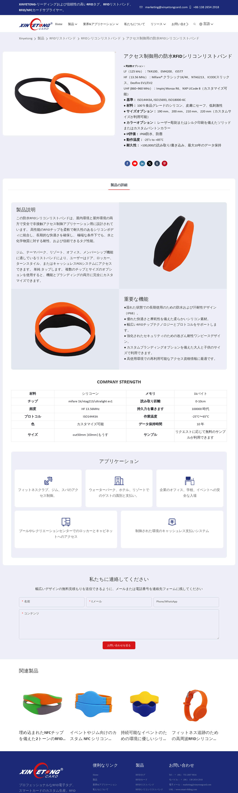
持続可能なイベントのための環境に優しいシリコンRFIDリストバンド (144, 736)
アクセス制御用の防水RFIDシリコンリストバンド (162, 38)
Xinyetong (25, 38)
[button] (187, 24)
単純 (37, 269)
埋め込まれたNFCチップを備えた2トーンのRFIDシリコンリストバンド (41, 736)
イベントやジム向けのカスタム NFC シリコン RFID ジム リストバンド (93, 736)
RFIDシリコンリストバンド (101, 38)
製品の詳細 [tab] (119, 185)
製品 (41, 38)
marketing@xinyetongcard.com (164, 7)
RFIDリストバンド (62, 38)
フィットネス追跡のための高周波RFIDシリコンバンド (195, 736)
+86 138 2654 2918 (204, 7)
